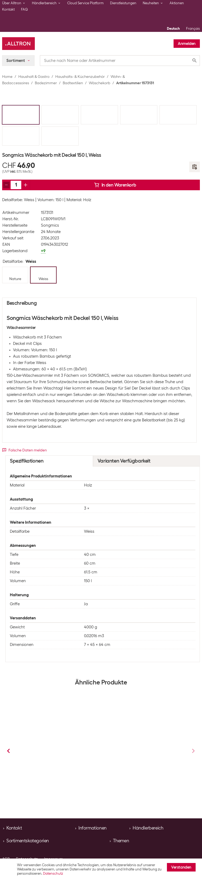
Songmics (50, 225)
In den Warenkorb (115, 185)
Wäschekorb (99, 83)
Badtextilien (73, 83)
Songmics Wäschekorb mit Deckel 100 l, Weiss (55, 755)
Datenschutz (53, 873)
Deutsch (173, 29)
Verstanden (181, 867)
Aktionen (177, 3)
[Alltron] (18, 43)
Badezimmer (46, 83)
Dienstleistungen (123, 3)
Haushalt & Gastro (33, 76)
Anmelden (187, 43)
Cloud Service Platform (85, 3)
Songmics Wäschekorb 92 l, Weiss (136, 753)
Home (7, 76)
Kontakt (8, 9)
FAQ (24, 9)
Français (193, 29)
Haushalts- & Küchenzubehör (80, 76)
